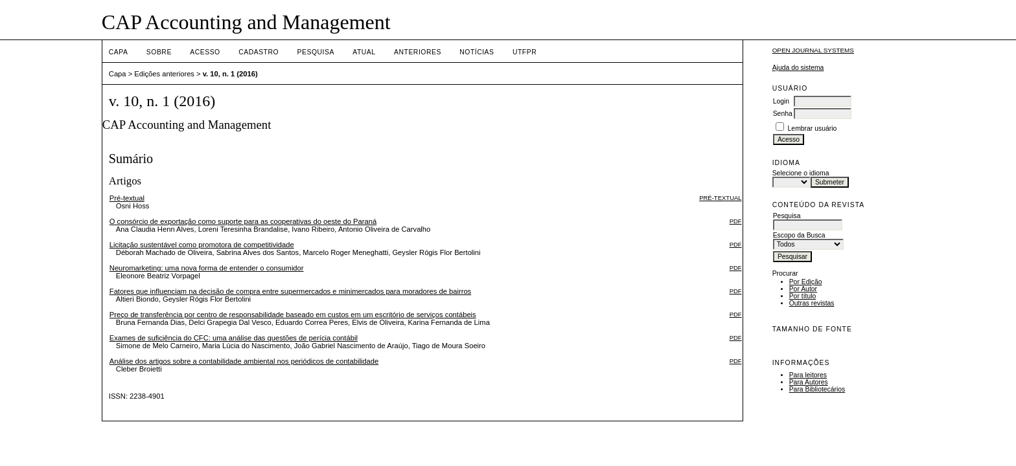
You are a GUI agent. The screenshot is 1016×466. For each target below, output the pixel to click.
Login (781, 101)
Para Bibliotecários (817, 389)
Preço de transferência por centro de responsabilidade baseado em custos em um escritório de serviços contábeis (293, 314)
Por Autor (803, 289)
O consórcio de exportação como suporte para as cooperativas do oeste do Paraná (243, 221)
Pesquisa (315, 52)
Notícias (476, 52)
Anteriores (417, 52)
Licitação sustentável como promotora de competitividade (202, 245)
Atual (363, 52)
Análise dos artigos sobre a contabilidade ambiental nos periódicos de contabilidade (244, 361)
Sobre (159, 52)
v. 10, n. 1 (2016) (230, 74)
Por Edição (805, 281)
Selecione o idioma (800, 173)
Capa (118, 52)
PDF (736, 221)
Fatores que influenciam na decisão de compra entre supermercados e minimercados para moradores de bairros (290, 291)
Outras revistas (812, 303)
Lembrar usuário (812, 128)
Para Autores (808, 382)
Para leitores (808, 375)
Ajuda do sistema (798, 67)
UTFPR (525, 52)
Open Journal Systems (813, 50)
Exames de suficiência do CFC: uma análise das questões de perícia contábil (234, 338)
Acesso (205, 52)
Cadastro (258, 52)
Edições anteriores (164, 74)
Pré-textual (127, 198)
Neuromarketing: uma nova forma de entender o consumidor (207, 268)
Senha (782, 113)
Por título (802, 296)
